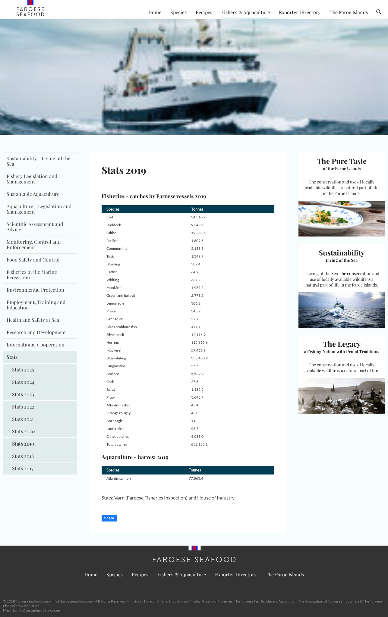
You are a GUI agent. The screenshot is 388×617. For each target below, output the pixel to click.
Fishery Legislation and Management (32, 179)
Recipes (204, 12)
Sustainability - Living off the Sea (38, 161)
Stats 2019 (23, 443)
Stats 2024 (23, 382)
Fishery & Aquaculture (245, 12)
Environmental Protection (35, 290)
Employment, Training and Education (36, 305)
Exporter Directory (299, 12)
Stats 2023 (23, 394)
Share (109, 518)
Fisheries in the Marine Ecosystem (32, 274)
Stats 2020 (23, 431)
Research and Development (36, 332)
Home (154, 12)
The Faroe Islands (349, 12)
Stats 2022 (23, 406)
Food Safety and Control (33, 259)
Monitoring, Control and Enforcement (34, 244)
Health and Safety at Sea (33, 320)
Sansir (58, 610)
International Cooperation (36, 344)
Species (178, 12)
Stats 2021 (23, 419)
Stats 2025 (23, 369)
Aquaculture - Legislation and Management (39, 209)
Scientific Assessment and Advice (35, 227)
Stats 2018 (23, 456)
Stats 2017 (22, 468)
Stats (12, 357)
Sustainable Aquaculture (33, 194)
